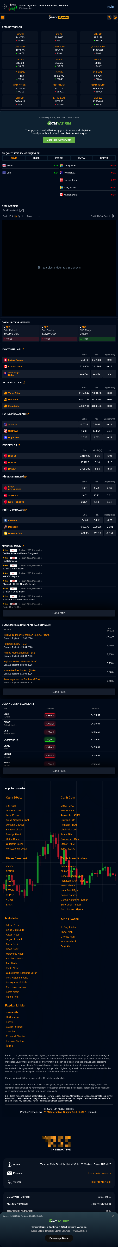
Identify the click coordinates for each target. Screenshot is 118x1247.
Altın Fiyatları (13, 382)
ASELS (10, 885)
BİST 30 (10, 462)
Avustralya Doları (14, 373)
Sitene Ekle (12, 1012)
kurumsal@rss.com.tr (100, 1173)
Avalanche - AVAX (70, 815)
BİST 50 (10, 456)
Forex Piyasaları (15, 413)
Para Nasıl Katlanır (16, 987)
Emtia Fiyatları (68, 866)
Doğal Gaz (13, 437)
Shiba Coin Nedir (15, 930)
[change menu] (112, 27)
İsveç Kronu (12, 815)
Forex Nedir (12, 944)
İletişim (10, 1046)
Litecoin (12, 520)
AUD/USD (13, 424)
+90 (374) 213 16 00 (100, 1182)
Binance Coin (15, 533)
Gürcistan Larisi (14, 844)
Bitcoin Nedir (13, 925)
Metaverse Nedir (15, 953)
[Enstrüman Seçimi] (33, 216)
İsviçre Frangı (15, 360)
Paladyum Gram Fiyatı (73, 880)
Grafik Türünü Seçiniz (103, 216)
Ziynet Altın (14, 406)
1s (16, 216)
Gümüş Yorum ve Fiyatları (74, 899)
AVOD (9, 866)
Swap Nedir (12, 949)
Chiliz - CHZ (67, 805)
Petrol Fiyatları (68, 885)
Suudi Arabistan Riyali (17, 820)
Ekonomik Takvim (15, 1036)
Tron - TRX (66, 834)
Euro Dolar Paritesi (71, 904)
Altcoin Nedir (13, 934)
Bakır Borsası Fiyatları (72, 909)
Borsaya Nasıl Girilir (16, 982)
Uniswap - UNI (68, 820)
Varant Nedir (12, 996)
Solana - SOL (68, 810)
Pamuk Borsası (69, 895)
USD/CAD (13, 431)
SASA (9, 904)
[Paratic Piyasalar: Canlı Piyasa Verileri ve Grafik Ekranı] (58, 19)
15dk (11, 216)
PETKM (10, 890)
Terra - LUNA (68, 848)
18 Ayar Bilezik (69, 941)
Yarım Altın (14, 393)
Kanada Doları (15, 366)
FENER (10, 871)
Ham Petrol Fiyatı (70, 890)
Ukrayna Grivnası (15, 824)
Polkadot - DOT (69, 824)
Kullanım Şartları (15, 1041)
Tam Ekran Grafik (13, 210)
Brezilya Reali (13, 834)
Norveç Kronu (13, 810)
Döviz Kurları (13, 349)
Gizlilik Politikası (14, 1026)
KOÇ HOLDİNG (16, 502)
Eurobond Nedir (14, 958)
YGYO (9, 899)
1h (23, 216)
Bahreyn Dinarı (14, 829)
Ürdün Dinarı (13, 839)
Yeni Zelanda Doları (16, 848)
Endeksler (11, 445)
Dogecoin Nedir (14, 939)
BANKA (10, 468)
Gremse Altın (68, 936)
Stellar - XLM (68, 844)
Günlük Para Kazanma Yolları (21, 973)
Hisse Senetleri (14, 476)
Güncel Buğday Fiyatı (72, 876)
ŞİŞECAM (13, 495)
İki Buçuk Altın (68, 927)
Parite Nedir (12, 968)
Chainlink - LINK (69, 829)
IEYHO (10, 876)
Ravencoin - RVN (70, 839)
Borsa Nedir (12, 992)
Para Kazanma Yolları (17, 977)
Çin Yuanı (11, 805)
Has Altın (13, 399)
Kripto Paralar (14, 509)
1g (19, 216)
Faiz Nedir (11, 963)
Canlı (5, 216)
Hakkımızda (12, 1017)
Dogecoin (13, 527)
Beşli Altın (66, 946)
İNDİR (110, 6)
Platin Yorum (67, 871)
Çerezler (10, 1031)
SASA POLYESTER (15, 488)
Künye (9, 1022)
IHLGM (10, 880)
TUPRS (10, 895)
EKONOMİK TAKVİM (13, 546)
